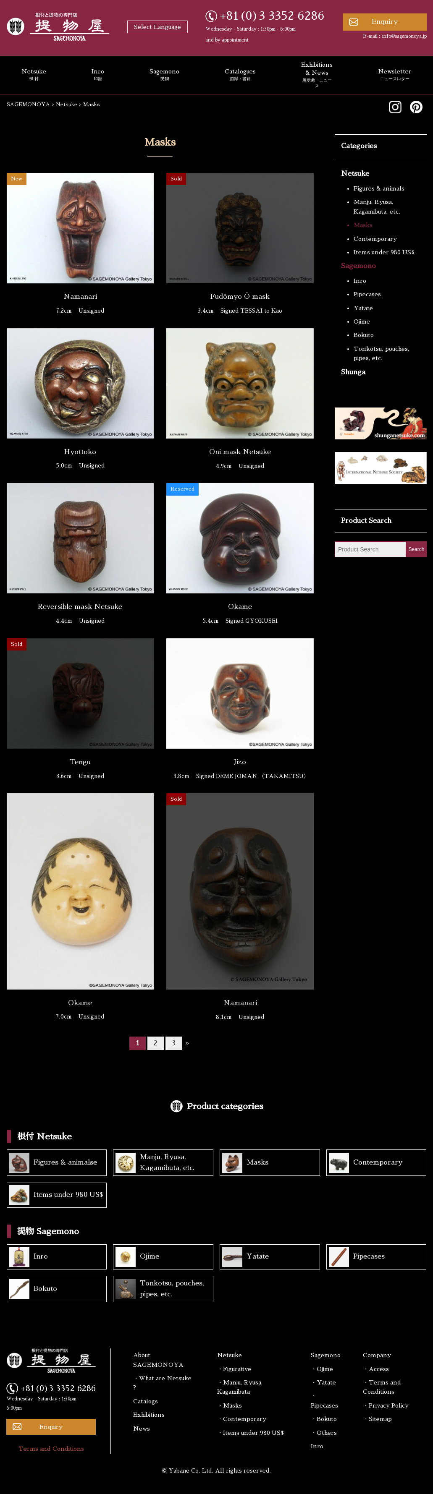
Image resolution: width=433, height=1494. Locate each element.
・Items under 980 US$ (250, 1433)
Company (377, 1355)
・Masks (229, 1405)
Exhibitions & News (317, 75)
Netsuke (355, 173)
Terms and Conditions (51, 1449)
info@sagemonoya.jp (404, 36)
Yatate (363, 308)
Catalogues (240, 75)
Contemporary (375, 239)
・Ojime (322, 1369)
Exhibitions (149, 1415)
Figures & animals (379, 188)
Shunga (353, 372)
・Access (376, 1369)
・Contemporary (241, 1419)
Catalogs (145, 1401)
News (141, 1428)
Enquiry (385, 21)
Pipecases (367, 294)
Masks (363, 225)
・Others (324, 1433)
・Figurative (234, 1369)
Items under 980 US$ (384, 252)
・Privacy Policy (386, 1405)
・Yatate (323, 1382)
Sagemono (164, 75)
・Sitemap (377, 1419)
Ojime (362, 321)
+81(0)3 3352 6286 (272, 16)
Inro (98, 75)
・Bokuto (324, 1419)
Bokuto (364, 335)
